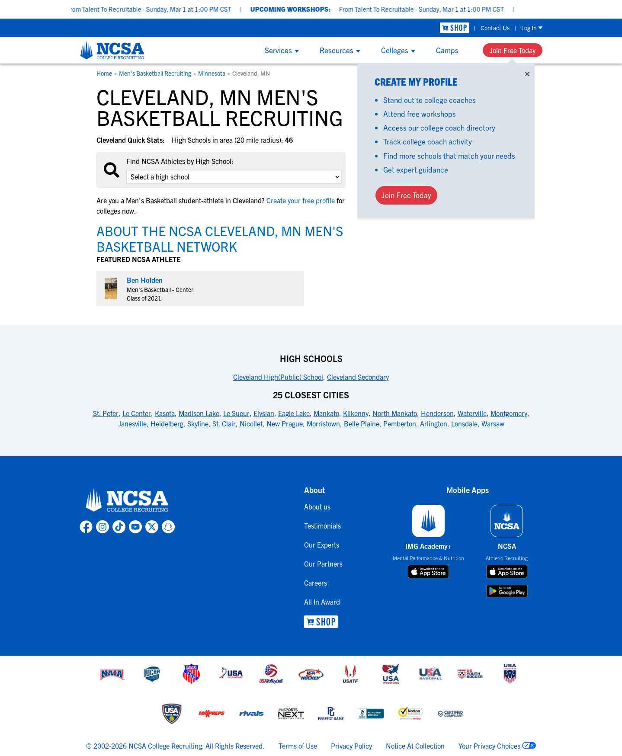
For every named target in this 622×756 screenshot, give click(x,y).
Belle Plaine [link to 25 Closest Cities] (361, 423)
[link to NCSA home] (127, 500)
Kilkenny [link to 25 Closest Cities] (356, 413)
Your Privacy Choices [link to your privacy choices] (489, 745)
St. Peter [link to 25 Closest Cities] (106, 413)
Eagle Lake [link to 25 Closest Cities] (294, 413)
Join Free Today (512, 50)
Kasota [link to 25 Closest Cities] (165, 413)
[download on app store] (428, 572)
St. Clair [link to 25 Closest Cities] (224, 423)
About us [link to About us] (317, 506)
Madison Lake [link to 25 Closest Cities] (199, 413)
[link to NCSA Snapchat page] (168, 526)
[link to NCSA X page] (151, 526)
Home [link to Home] (104, 73)
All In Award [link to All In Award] (322, 601)
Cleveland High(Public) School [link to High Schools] (278, 376)
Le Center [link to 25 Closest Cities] (136, 413)
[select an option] (234, 177)
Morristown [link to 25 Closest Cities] (323, 423)
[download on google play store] (507, 591)
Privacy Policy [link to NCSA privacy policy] (351, 745)
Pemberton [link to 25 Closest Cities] (399, 423)
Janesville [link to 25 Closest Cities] (132, 423)
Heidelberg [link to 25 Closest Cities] (167, 423)
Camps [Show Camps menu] (447, 49)
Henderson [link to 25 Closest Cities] (437, 413)
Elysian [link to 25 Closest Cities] (263, 413)
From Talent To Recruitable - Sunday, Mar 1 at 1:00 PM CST (169, 9)
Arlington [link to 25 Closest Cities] (433, 423)
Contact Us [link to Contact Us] (495, 28)
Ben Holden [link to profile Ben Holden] (145, 279)
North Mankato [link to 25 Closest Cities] (394, 413)
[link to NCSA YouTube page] (135, 526)
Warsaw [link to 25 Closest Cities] (492, 423)
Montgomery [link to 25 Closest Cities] (509, 413)
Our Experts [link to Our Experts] (321, 544)
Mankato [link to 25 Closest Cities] (326, 413)
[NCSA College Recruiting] (112, 49)
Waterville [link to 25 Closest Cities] (472, 413)
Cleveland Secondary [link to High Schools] (358, 376)
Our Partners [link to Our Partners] (323, 563)
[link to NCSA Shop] (454, 27)
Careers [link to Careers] (315, 582)
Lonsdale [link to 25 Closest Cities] (464, 423)
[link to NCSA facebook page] (86, 526)
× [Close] (527, 72)
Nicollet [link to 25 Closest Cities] (251, 423)
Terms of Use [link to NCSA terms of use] (298, 745)
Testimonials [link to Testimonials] (322, 525)
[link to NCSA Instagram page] (102, 526)
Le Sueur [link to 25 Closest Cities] (236, 413)
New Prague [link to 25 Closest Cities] (284, 423)
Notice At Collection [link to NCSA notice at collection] (415, 745)
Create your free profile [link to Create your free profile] (301, 200)
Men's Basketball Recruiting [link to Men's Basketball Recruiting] (155, 73)
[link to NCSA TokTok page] (118, 526)
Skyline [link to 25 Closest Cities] (197, 423)
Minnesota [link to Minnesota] (211, 73)
